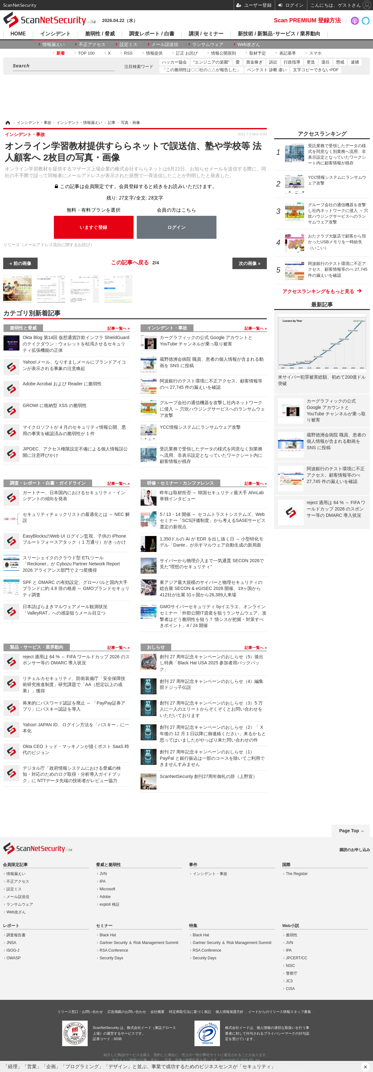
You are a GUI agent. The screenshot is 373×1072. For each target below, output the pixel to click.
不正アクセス (92, 44)
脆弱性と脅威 (23, 327)
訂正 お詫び (187, 53)
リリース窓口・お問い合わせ (80, 1012)
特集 (193, 926)
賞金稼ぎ (254, 62)
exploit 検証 (110, 904)
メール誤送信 (164, 44)
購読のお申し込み (355, 850)
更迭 (311, 62)
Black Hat (108, 935)
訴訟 (273, 62)
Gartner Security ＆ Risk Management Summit (139, 942)
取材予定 (257, 53)
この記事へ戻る (135, 262)
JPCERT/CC (296, 958)
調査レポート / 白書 (151, 33)
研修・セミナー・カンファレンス (180, 483)
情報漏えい (53, 44)
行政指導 (292, 62)
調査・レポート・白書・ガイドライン (48, 483)
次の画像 (248, 263)
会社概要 (157, 1012)
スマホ (315, 53)
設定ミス (128, 44)
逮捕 (355, 62)
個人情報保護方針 (230, 1012)
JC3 (289, 981)
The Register (297, 874)
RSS (128, 53)
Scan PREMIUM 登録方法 (307, 20)
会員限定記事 (15, 865)
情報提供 (154, 53)
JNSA (11, 942)
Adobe (105, 897)
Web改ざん (249, 44)
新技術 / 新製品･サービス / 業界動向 (279, 33)
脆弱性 (291, 935)
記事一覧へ (117, 328)
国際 (286, 865)
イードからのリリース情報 (269, 1012)
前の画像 (22, 263)
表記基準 (287, 53)
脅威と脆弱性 (108, 865)
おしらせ (156, 647)
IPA (103, 881)
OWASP (13, 958)
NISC (290, 965)
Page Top (349, 830)
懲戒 (340, 62)
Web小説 (290, 926)
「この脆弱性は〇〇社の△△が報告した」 (201, 69)
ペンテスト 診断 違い (267, 69)
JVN (103, 874)
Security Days (111, 958)
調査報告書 (16, 935)
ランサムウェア (207, 44)
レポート (11, 926)
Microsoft (107, 889)
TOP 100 (86, 53)
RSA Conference (114, 950)
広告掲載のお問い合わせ (126, 1012)
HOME (18, 33)
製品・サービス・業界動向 (36, 647)
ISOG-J (12, 950)
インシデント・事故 (167, 327)
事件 (193, 865)
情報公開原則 (223, 53)
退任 (325, 62)
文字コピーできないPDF (316, 69)
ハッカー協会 (174, 62)
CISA (290, 988)
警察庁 (291, 973)
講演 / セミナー (206, 33)
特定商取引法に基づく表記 (190, 1012)
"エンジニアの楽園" (211, 62)
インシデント (55, 33)
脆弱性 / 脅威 (100, 33)
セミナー (104, 926)
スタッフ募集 (300, 1012)
